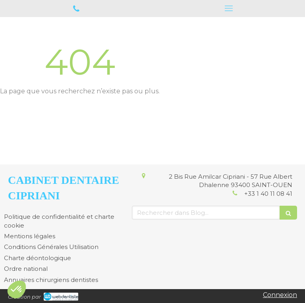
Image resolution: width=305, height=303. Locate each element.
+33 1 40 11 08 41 (268, 193)
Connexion (280, 295)
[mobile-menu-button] (228, 8)
